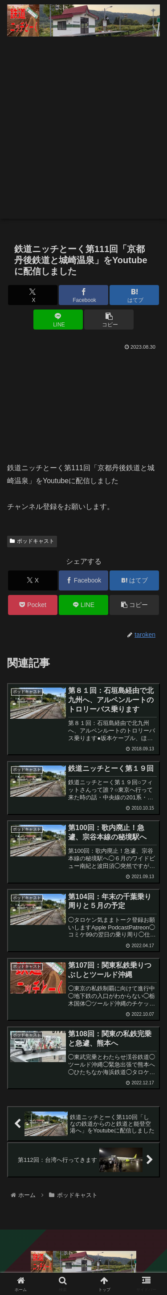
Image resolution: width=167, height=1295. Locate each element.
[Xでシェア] (32, 295)
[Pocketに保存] (32, 605)
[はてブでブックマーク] (134, 295)
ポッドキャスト (32, 541)
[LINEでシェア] (58, 319)
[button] (109, 319)
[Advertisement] (83, 135)
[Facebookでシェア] (83, 295)
